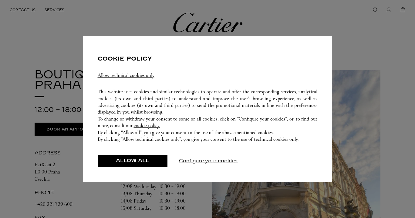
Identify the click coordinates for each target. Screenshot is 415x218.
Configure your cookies (208, 161)
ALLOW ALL (132, 161)
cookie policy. (147, 125)
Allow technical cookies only (126, 75)
